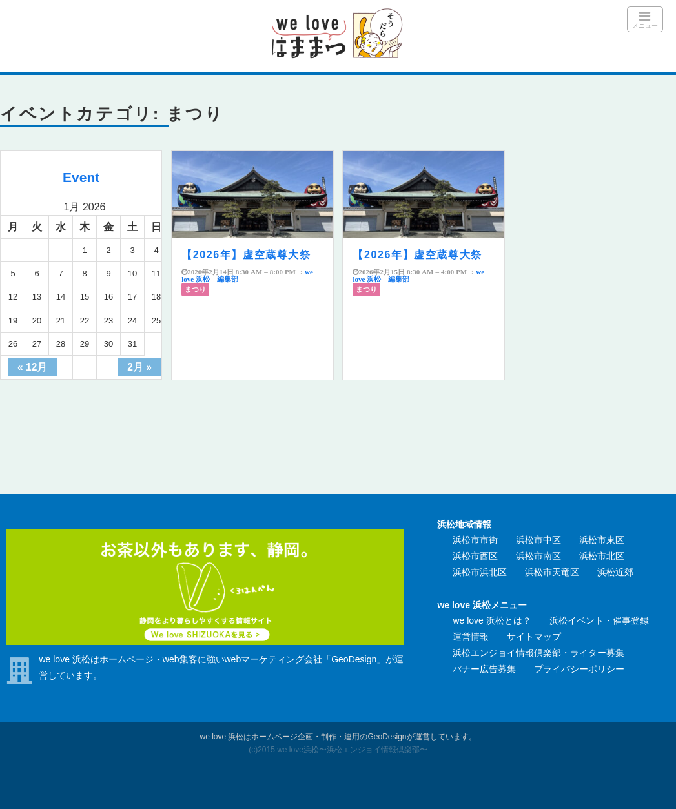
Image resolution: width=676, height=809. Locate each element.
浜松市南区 (538, 556)
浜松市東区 (601, 540)
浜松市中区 (538, 540)
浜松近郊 (615, 572)
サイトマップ (534, 636)
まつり (195, 289)
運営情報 (471, 636)
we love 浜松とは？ (492, 620)
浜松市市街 (475, 540)
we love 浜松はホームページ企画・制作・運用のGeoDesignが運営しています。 (338, 736)
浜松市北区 (601, 556)
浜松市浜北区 (480, 572)
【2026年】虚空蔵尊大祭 (246, 254)
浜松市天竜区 (552, 572)
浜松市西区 (475, 556)
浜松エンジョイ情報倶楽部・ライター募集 (538, 653)
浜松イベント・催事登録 (599, 620)
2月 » (139, 367)
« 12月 (32, 367)
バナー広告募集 (484, 669)
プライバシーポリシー (579, 669)
